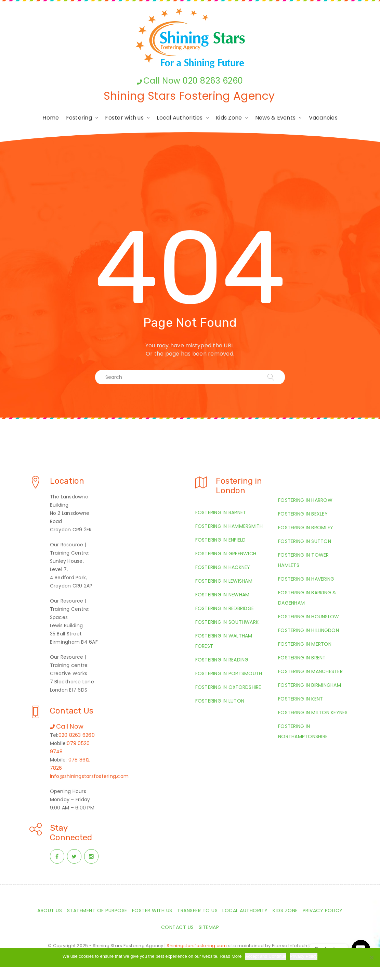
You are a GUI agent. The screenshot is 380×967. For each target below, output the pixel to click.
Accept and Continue (266, 956)
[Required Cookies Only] (371, 957)
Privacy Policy (303, 956)
